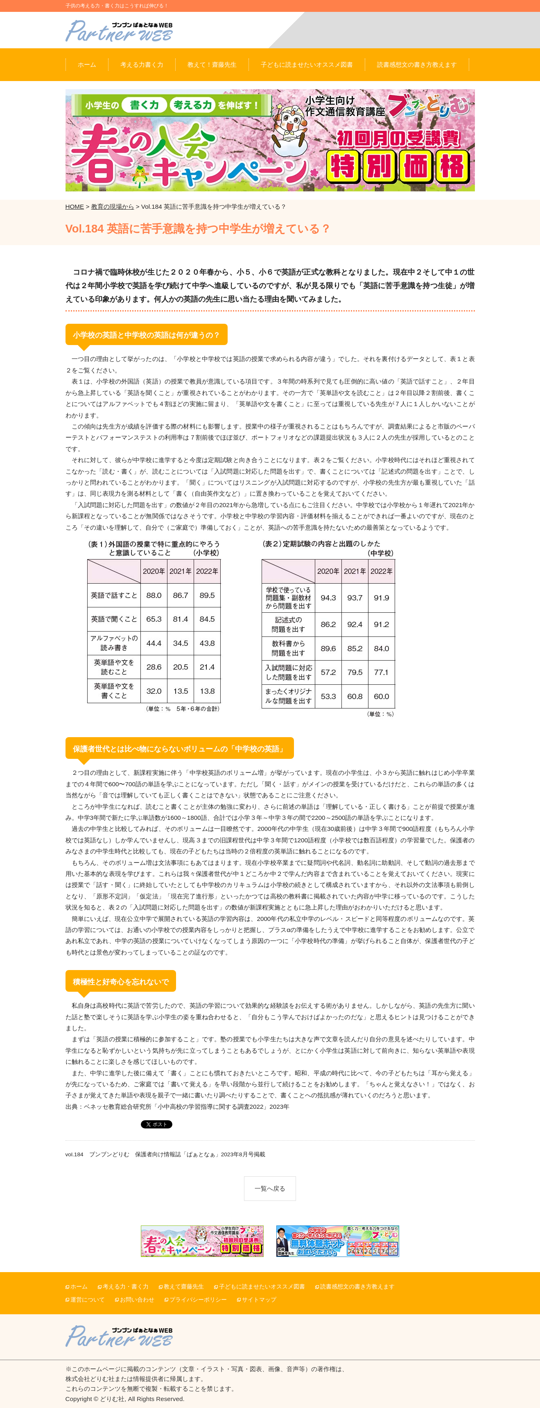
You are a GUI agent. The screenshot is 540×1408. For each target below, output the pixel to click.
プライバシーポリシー (198, 1300)
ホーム (79, 1287)
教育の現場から (112, 206)
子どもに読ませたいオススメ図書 (262, 1287)
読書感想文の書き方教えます (357, 1287)
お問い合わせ (137, 1300)
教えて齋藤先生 (184, 1287)
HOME (75, 206)
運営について (87, 1300)
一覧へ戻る (270, 1188)
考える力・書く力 (126, 1287)
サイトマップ (259, 1300)
